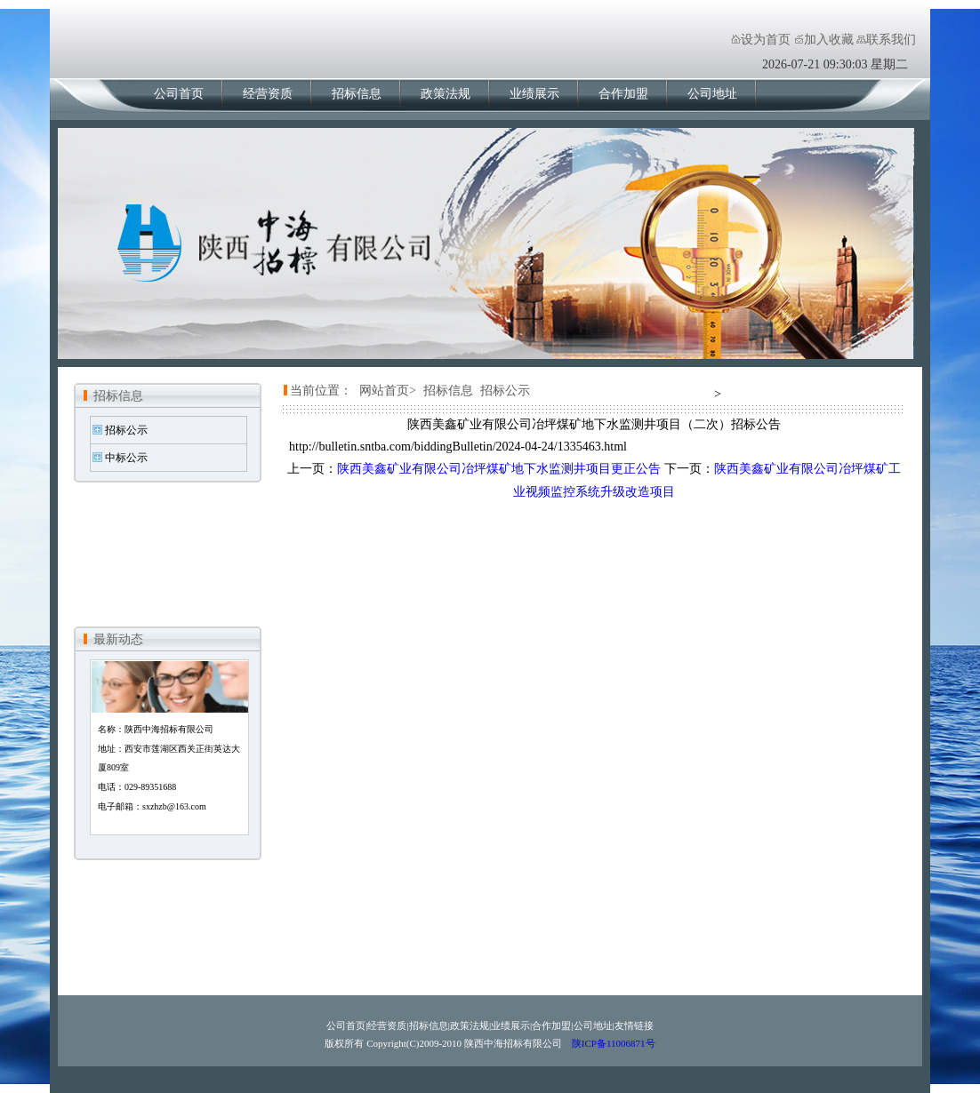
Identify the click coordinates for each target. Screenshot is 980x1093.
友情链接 (634, 1025)
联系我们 (891, 39)
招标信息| (429, 1025)
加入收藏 (829, 39)
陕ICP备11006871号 (612, 1043)
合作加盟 (623, 93)
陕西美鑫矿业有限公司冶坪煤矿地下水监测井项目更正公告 (499, 468)
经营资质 (268, 93)
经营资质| (387, 1025)
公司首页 (179, 93)
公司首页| (346, 1025)
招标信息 (357, 93)
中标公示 (126, 457)
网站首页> (387, 390)
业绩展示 (534, 93)
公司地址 (712, 93)
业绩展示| (511, 1025)
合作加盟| (552, 1025)
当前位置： (321, 390)
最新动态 (118, 639)
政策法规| (470, 1025)
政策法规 (445, 93)
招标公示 (126, 430)
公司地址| (594, 1025)
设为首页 (766, 39)
